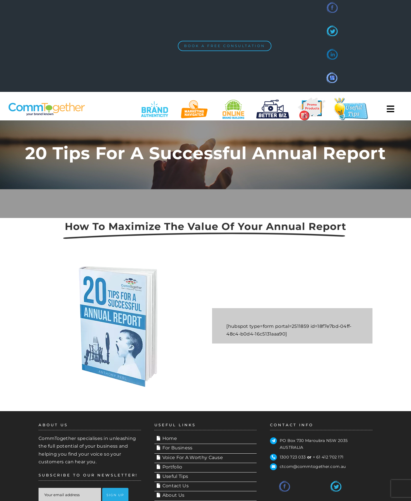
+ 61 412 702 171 (328, 457)
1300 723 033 (293, 457)
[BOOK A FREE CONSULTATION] (224, 46)
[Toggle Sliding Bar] (390, 109)
